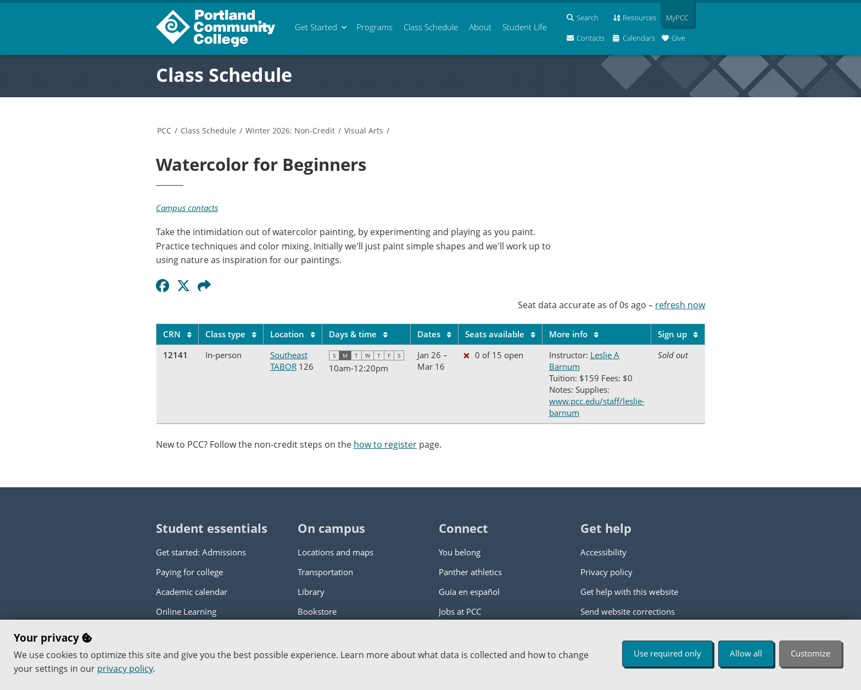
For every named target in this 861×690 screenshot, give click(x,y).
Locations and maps (335, 552)
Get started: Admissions (201, 552)
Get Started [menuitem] (316, 26)
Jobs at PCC (460, 611)
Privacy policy (606, 571)
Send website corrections (627, 611)
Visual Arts (363, 130)
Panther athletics (470, 571)
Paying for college (189, 571)
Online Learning (186, 611)
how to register (385, 444)
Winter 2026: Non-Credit (290, 130)
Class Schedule (224, 74)
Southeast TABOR (289, 360)
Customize (810, 653)
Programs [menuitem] (374, 26)
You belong (459, 552)
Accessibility (603, 552)
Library (311, 591)
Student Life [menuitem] (524, 26)
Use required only (667, 653)
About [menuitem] (480, 26)
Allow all (746, 653)
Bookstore (317, 611)
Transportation (325, 571)
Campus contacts (187, 207)
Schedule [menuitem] (431, 26)
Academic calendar (191, 591)
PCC (164, 130)
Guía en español (469, 591)
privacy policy (125, 669)
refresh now (680, 305)
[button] (206, 285)
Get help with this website (629, 591)
